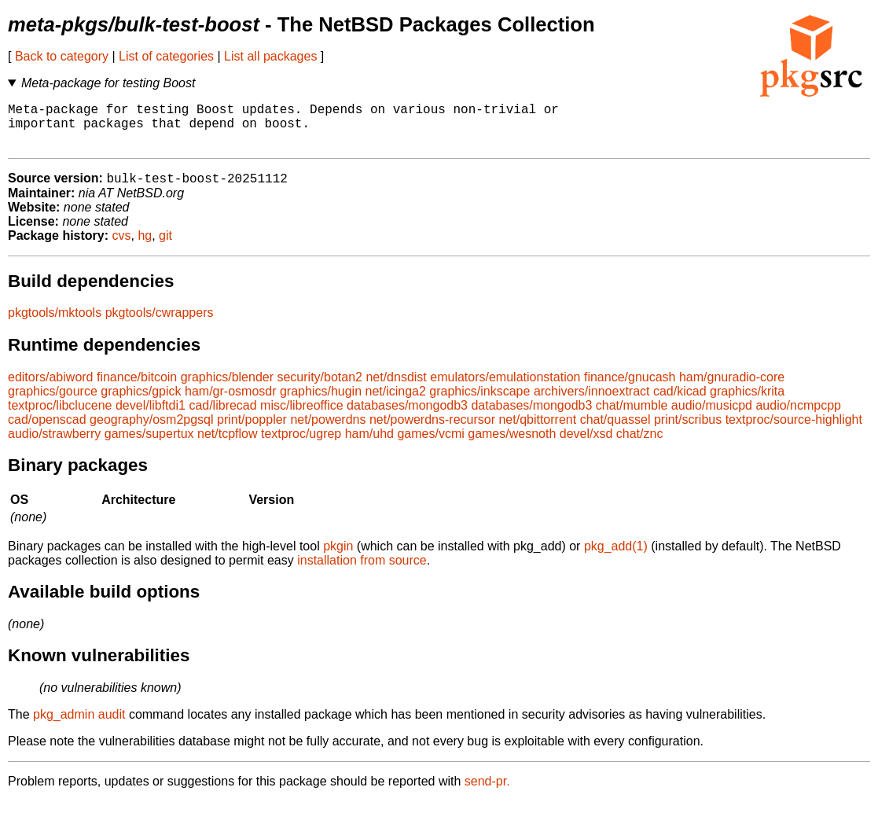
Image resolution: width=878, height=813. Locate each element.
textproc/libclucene (60, 417)
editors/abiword (51, 388)
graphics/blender (227, 388)
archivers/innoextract (592, 403)
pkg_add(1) (616, 558)
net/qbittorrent (537, 431)
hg (145, 247)
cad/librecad (222, 417)
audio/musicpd (711, 417)
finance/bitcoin (137, 388)
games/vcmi (430, 445)
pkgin (338, 558)
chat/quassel (615, 431)
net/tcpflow (227, 445)
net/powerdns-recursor (432, 431)
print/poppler (252, 431)
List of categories (166, 56)
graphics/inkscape (479, 403)
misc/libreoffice (301, 417)
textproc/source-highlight (794, 431)
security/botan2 (319, 388)
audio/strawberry (54, 445)
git (165, 247)
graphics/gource (52, 403)
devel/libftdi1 (151, 417)
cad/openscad (47, 431)
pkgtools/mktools (54, 324)
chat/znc (639, 445)
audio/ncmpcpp (798, 417)
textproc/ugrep (301, 445)
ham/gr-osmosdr (230, 403)
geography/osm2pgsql (151, 431)
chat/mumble (632, 417)
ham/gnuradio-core (731, 388)
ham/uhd (369, 445)
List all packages (270, 56)
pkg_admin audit (79, 726)
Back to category (61, 56)
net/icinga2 (396, 403)
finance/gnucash (630, 388)
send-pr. (487, 793)
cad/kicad (680, 403)
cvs (121, 247)
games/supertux (149, 445)
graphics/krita (747, 403)
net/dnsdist (396, 388)
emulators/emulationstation (505, 388)
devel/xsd (586, 445)
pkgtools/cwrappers (159, 324)
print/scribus (688, 431)
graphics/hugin (321, 403)
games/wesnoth (512, 445)
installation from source (362, 572)
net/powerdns (328, 431)
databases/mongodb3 (407, 417)
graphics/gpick (141, 403)
